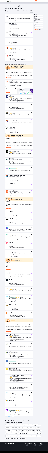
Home (6, 5)
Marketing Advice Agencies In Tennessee (22, 5)
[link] (26, 444)
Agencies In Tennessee (14, 5)
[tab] (7, 420)
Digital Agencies (9, 5)
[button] (31, 12)
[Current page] (13, 416)
